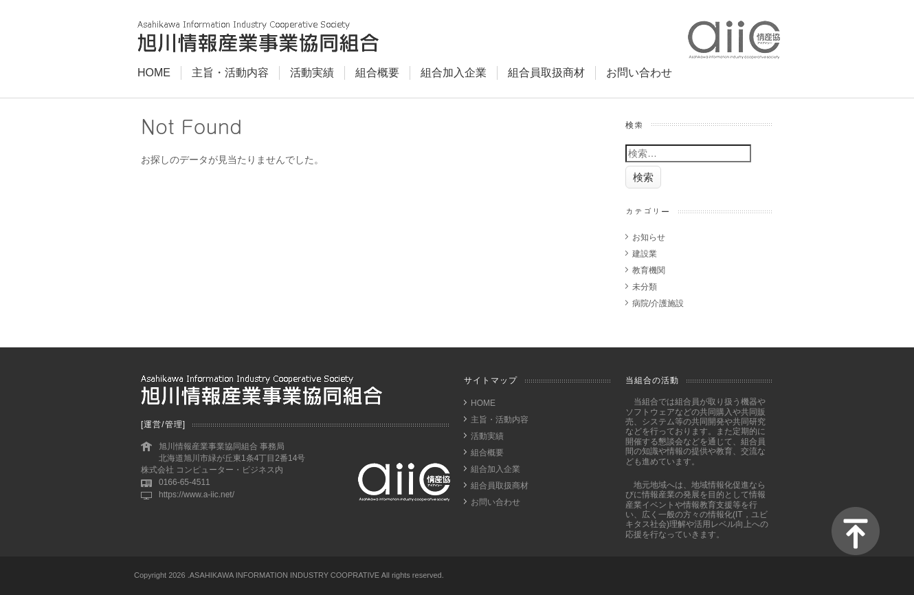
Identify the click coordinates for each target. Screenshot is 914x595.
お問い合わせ (639, 72)
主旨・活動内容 (230, 72)
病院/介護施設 (658, 303)
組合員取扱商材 (546, 72)
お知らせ (648, 237)
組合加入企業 (454, 72)
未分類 (644, 287)
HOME (153, 72)
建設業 (644, 254)
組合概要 (377, 72)
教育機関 (648, 270)
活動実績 (312, 72)
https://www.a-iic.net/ (196, 494)
